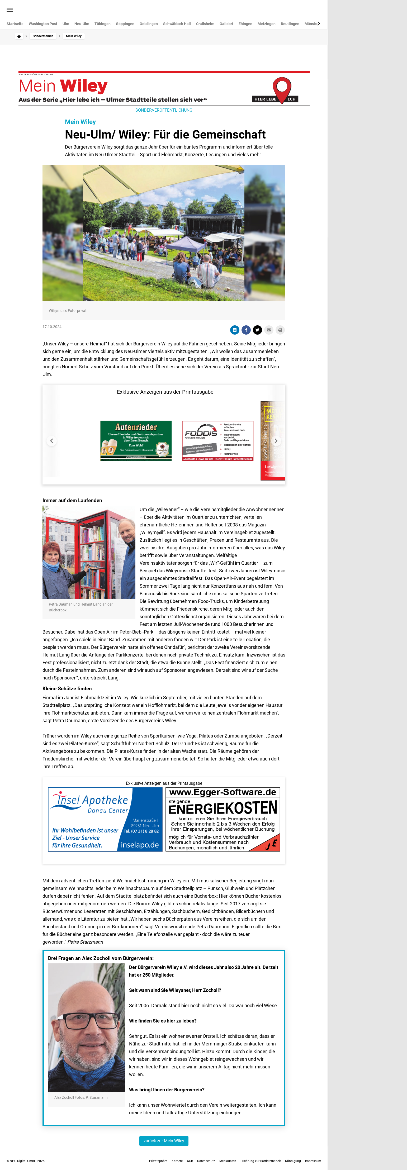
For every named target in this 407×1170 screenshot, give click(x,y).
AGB (190, 1161)
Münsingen (314, 24)
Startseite (15, 24)
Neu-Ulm (81, 24)
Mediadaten (227, 1161)
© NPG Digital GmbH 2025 (26, 1161)
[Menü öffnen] (10, 10)
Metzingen (267, 24)
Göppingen (125, 24)
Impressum (313, 1161)
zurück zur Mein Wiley (164, 1140)
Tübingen (102, 24)
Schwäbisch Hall (177, 24)
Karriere (177, 1161)
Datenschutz (206, 1161)
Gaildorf (226, 24)
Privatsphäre (158, 1161)
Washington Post (43, 24)
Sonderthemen (43, 36)
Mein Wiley (80, 122)
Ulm (66, 24)
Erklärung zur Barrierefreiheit (260, 1161)
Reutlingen (290, 24)
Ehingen (245, 24)
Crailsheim (205, 24)
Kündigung (293, 1161)
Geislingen (149, 24)
